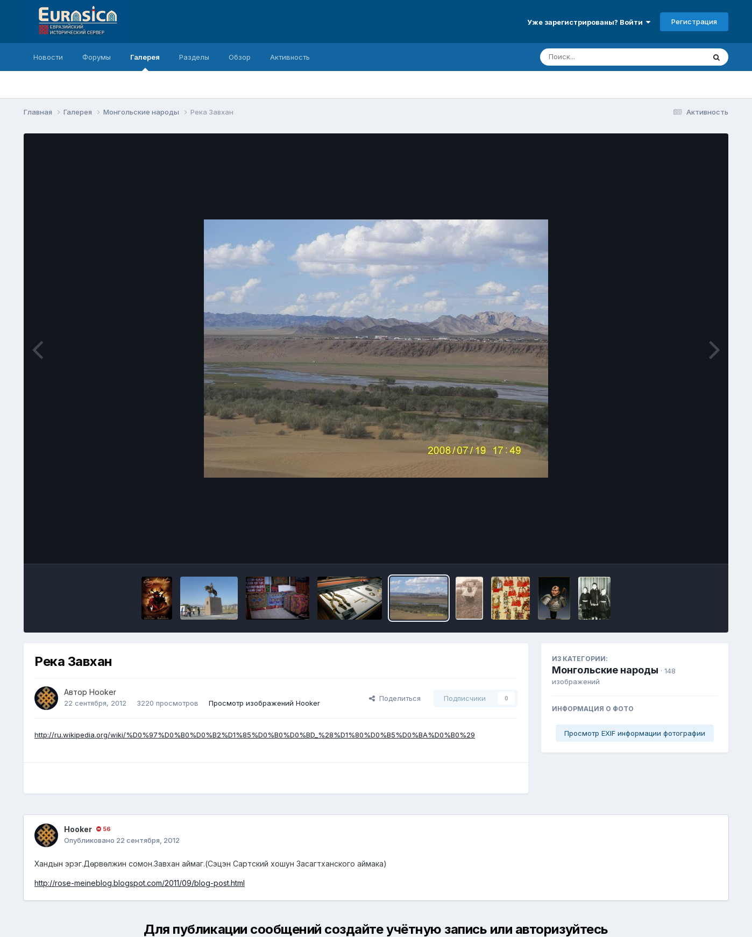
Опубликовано (122, 840)
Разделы (194, 57)
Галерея (145, 62)
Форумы (96, 57)
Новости (48, 57)
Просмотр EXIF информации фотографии (634, 733)
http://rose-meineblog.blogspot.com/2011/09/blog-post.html (139, 883)
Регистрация (694, 21)
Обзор (240, 57)
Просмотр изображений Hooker (264, 703)
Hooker (102, 692)
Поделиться (395, 698)
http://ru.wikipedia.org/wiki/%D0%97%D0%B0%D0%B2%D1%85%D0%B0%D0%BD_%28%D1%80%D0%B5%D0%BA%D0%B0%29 (254, 734)
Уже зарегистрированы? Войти (588, 22)
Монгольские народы (605, 670)
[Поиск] (602, 57)
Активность (290, 57)
